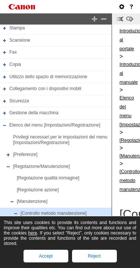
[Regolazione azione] (38, 189)
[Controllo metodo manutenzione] (54, 213)
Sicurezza (19, 100)
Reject (94, 256)
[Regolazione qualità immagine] (48, 178)
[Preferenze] (25, 154)
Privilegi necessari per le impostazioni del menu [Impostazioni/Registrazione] (60, 140)
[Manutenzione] (32, 201)
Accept (46, 256)
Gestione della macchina (33, 113)
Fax (13, 52)
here (32, 233)
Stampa (17, 28)
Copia (15, 64)
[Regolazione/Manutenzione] (41, 166)
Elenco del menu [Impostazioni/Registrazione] (54, 125)
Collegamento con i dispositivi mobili (45, 88)
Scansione (19, 40)
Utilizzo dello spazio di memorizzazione (48, 76)
